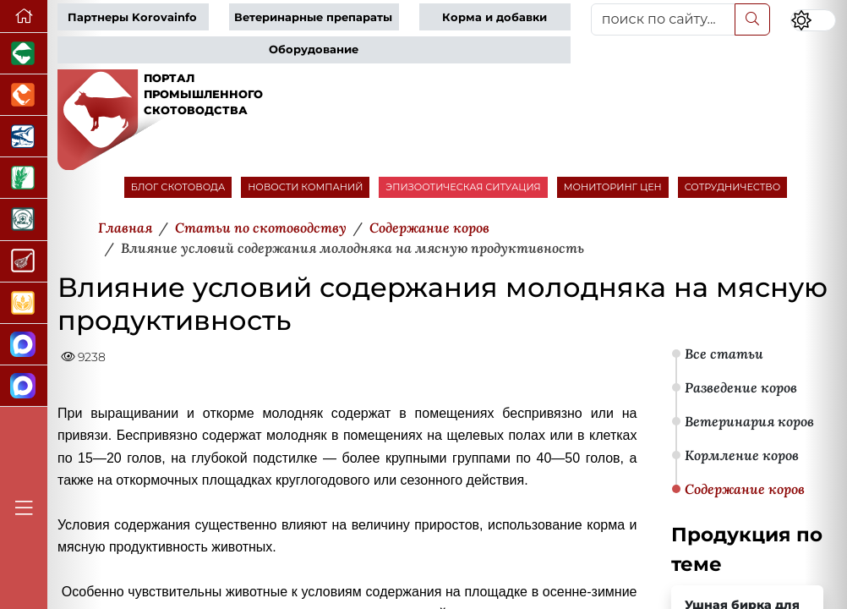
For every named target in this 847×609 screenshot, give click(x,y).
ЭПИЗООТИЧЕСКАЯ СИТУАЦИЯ (462, 187)
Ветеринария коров (749, 421)
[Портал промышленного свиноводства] (23, 53)
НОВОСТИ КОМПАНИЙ (305, 187)
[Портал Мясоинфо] (23, 262)
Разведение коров (741, 387)
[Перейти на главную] (23, 16)
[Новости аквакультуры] (23, 136)
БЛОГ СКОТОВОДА (178, 187)
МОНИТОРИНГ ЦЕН (613, 187)
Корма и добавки (494, 17)
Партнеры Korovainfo (132, 17)
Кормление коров (742, 455)
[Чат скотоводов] (23, 386)
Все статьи (724, 353)
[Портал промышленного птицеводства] (23, 95)
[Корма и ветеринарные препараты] (23, 219)
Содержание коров (745, 488)
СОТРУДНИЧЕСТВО (733, 187)
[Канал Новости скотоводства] (23, 344)
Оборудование (313, 49)
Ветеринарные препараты (313, 17)
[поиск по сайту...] (663, 19)
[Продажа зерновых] (23, 303)
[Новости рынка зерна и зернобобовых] (23, 178)
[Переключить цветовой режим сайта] (813, 20)
